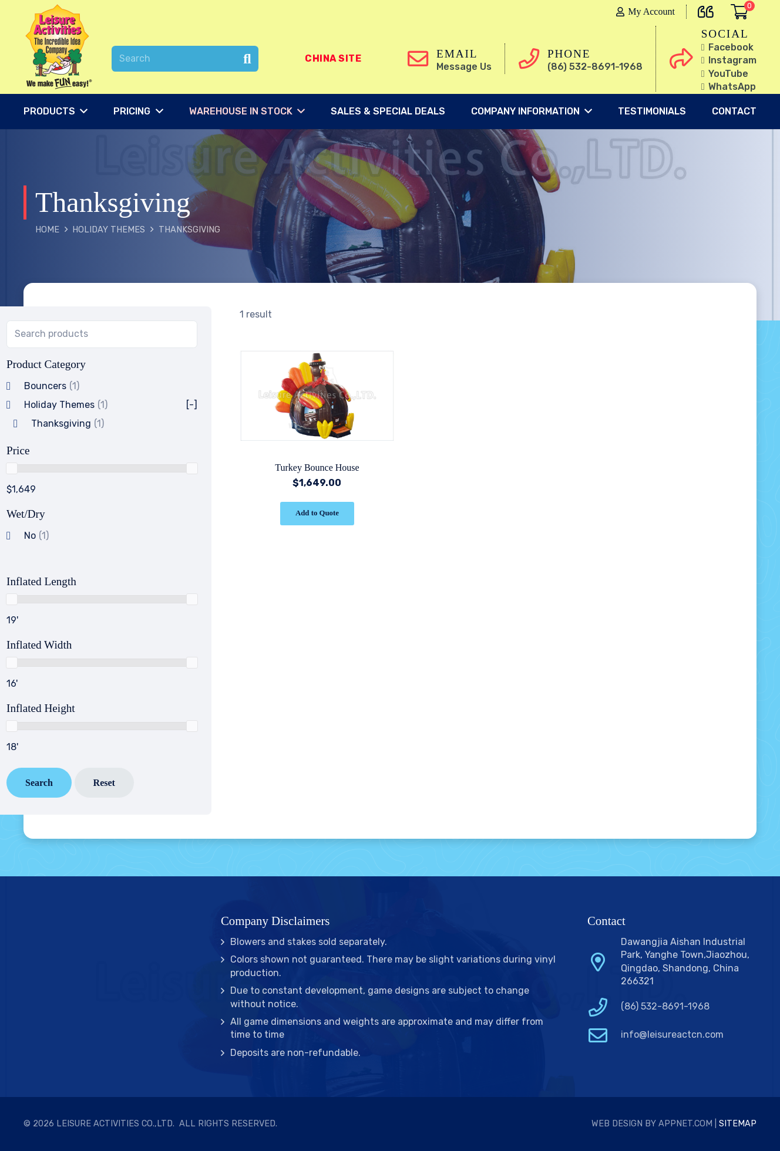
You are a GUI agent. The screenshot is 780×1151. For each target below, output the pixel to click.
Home (47, 230)
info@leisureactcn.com (672, 1034)
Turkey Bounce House (317, 467)
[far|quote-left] (709, 9)
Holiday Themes (108, 230)
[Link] (61, 47)
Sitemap (738, 1124)
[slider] (12, 468)
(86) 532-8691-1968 (665, 1006)
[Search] (185, 59)
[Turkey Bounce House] (317, 344)
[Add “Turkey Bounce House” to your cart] (317, 514)
